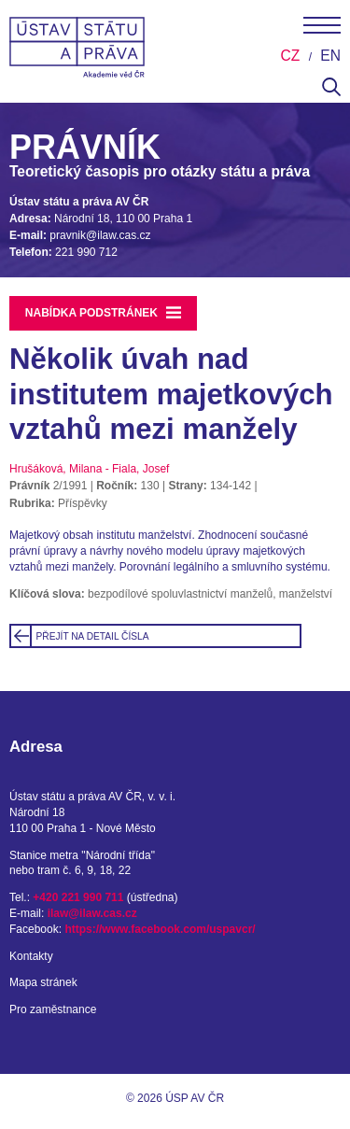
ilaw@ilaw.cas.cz (92, 913)
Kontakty (31, 956)
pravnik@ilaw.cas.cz (99, 235)
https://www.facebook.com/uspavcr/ (159, 929)
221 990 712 (86, 252)
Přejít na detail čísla (92, 636)
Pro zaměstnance (52, 1009)
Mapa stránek (43, 982)
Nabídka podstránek (103, 312)
